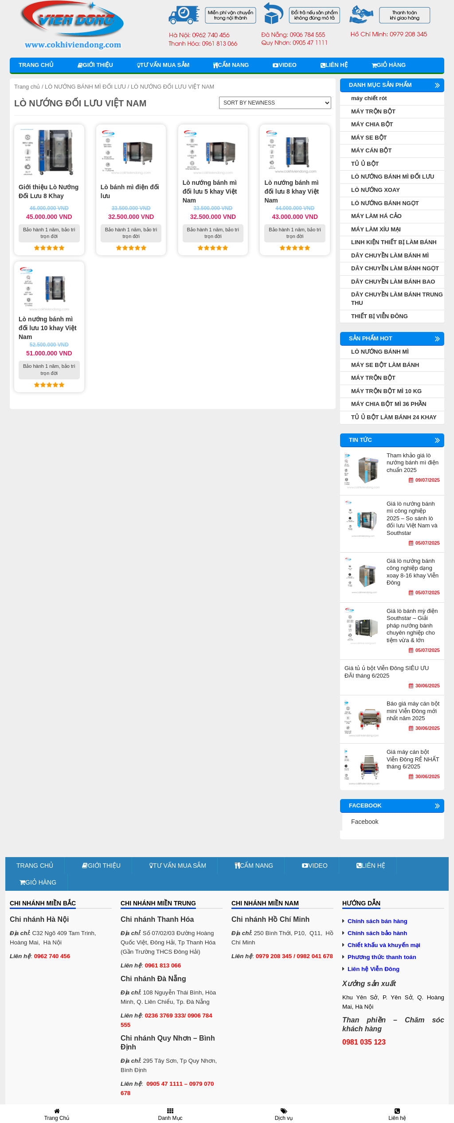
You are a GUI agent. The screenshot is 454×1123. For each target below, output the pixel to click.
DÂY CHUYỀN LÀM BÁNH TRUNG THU (397, 298)
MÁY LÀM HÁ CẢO (376, 216)
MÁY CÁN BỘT (371, 150)
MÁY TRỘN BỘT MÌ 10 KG (386, 391)
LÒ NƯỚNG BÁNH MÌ (380, 351)
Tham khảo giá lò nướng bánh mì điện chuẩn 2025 (412, 462)
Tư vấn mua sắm (163, 65)
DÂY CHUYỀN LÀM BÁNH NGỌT (395, 268)
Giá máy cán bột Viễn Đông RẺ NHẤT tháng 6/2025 (413, 759)
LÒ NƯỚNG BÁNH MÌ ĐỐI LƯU (85, 86)
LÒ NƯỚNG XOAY (375, 190)
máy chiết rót (369, 98)
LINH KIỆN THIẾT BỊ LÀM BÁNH (394, 242)
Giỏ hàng (389, 65)
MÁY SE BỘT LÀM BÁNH (385, 365)
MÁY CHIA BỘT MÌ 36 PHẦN (389, 404)
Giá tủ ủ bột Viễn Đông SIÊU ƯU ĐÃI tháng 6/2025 (386, 672)
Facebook (364, 821)
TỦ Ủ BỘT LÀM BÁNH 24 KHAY (394, 417)
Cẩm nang (231, 65)
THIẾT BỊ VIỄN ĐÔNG (379, 316)
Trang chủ (36, 65)
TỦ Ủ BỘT (365, 163)
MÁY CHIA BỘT (372, 124)
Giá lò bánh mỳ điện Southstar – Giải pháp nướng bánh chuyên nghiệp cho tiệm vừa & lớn (412, 625)
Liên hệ (334, 65)
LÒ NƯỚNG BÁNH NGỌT (385, 203)
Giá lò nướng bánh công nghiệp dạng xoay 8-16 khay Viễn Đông (412, 572)
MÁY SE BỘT (369, 137)
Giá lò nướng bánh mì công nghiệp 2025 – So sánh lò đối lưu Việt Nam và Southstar (412, 518)
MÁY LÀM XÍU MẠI (376, 229)
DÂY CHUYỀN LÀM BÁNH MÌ (390, 255)
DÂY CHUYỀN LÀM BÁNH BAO (393, 281)
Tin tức (360, 440)
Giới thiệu (95, 65)
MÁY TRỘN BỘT (373, 111)
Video (284, 65)
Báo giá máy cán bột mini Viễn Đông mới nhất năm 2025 (413, 710)
